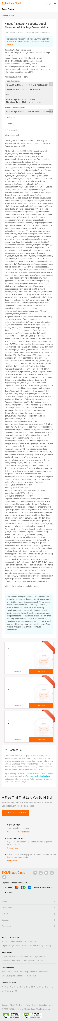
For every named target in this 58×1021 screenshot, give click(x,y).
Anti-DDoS (32, 941)
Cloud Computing (20, 972)
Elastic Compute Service (12, 941)
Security (48, 946)
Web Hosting (38, 946)
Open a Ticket (12, 848)
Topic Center (7, 972)
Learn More (17, 671)
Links (51, 1005)
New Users (40, 961)
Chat (9, 832)
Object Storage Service (11, 946)
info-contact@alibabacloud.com (37, 776)
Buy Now (41, 671)
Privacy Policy (25, 1005)
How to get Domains (38, 957)
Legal (34, 1005)
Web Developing (8, 976)
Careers (5, 1005)
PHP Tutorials (30, 976)
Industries (33, 972)
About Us (14, 1005)
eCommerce (26, 946)
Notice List (43, 1005)
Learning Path (28, 961)
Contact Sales (24, 832)
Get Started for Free (15, 812)
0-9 (16, 991)
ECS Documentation (20, 957)
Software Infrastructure (11, 961)
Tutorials (19, 976)
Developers (43, 972)
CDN (25, 941)
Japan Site (6, 957)
